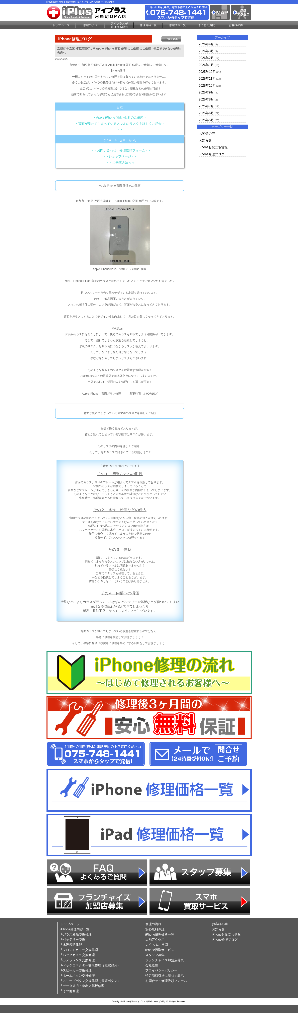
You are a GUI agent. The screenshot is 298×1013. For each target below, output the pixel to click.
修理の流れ (90, 25)
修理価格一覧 (177, 25)
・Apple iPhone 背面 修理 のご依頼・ (119, 117)
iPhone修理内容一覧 (75, 929)
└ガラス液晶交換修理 (76, 934)
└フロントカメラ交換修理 (79, 950)
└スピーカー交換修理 (76, 970)
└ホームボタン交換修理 (78, 975)
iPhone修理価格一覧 (159, 934)
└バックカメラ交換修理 (78, 955)
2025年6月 (206, 113)
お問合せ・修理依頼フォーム (166, 981)
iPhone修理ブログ (212, 154)
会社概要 (151, 965)
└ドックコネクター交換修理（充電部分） (90, 965)
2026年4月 (206, 44)
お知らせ (205, 140)
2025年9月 (206, 92)
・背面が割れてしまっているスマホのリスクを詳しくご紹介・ (120, 123)
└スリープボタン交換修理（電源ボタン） (90, 981)
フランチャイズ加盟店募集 (164, 960)
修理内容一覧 (148, 25)
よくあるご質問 (156, 944)
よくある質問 (206, 25)
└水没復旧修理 (71, 944)
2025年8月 (206, 99)
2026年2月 (206, 58)
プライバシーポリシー (161, 970)
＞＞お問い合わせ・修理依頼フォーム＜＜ (121, 150)
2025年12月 (207, 71)
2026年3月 (206, 51)
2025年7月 (206, 106)
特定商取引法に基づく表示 (164, 975)
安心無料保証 (155, 929)
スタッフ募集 (155, 955)
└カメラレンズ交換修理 (78, 960)
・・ (120, 129)
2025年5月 (206, 120)
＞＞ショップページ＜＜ (119, 156)
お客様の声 (236, 25)
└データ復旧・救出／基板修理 (82, 986)
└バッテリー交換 (73, 939)
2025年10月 (207, 85)
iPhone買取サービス (159, 950)
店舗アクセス (155, 939)
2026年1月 (206, 65)
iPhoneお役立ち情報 (213, 147)
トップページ (61, 25)
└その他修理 (70, 991)
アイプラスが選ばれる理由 (119, 25)
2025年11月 (207, 78)
